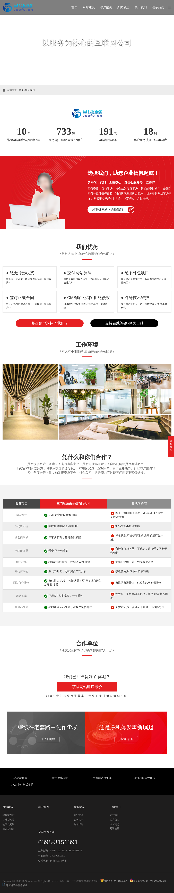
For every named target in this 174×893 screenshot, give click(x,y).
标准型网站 (8, 819)
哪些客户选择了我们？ (49, 323)
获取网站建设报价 (87, 687)
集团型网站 (8, 829)
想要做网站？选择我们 (107, 209)
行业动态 (78, 815)
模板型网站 (8, 815)
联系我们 (158, 7)
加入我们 (30, 90)
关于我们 (141, 7)
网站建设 (89, 7)
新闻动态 (123, 7)
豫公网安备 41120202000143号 (148, 881)
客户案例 (106, 7)
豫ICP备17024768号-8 (114, 881)
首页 (74, 7)
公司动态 (78, 819)
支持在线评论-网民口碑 (124, 323)
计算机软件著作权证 (15, 885)
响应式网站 (8, 824)
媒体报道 (78, 824)
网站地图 (114, 828)
